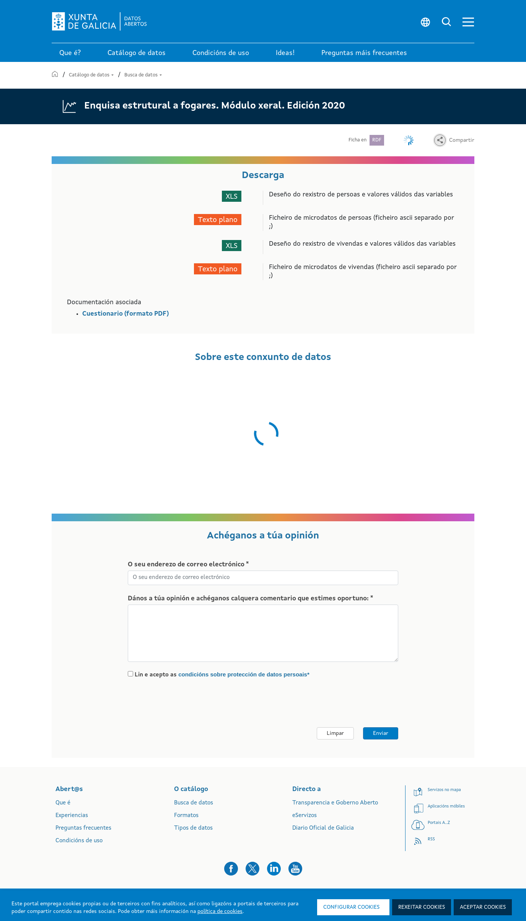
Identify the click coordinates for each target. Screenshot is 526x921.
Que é (62, 803)
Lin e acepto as (222, 674)
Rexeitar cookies (421, 907)
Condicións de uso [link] (220, 53)
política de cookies (220, 911)
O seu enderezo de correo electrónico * (188, 564)
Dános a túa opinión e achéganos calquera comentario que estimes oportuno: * (250, 598)
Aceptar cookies (483, 907)
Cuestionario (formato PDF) (125, 314)
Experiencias (71, 816)
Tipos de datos (193, 828)
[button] (468, 21)
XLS (232, 197)
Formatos (186, 816)
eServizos (304, 816)
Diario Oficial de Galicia (323, 828)
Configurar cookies (351, 907)
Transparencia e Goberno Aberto (335, 803)
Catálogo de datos (92, 75)
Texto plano (218, 220)
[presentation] (192, 703)
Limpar (335, 733)
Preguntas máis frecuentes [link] (364, 53)
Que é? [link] (70, 53)
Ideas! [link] (285, 53)
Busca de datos (143, 75)
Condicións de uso (79, 841)
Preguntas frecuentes (83, 828)
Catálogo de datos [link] (136, 53)
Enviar (380, 733)
